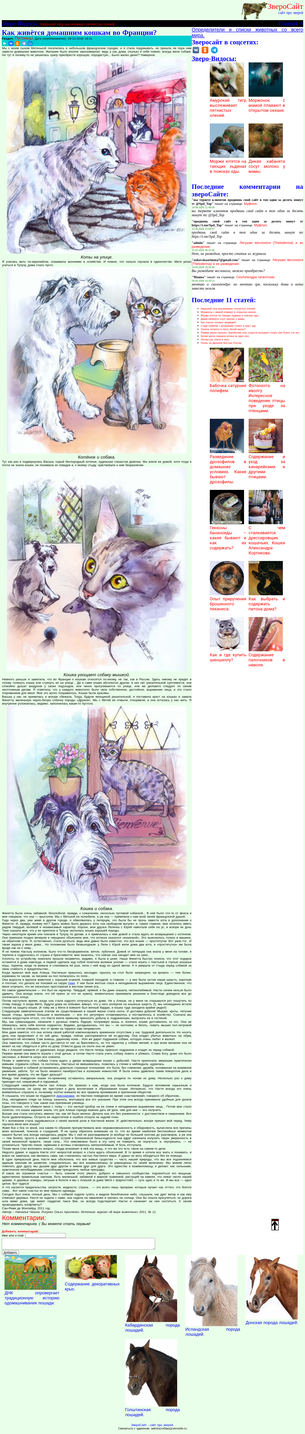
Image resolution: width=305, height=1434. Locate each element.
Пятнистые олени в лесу (215, 339)
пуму (71, 983)
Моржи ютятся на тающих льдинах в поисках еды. (228, 164)
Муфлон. (251, 204)
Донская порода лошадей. (272, 1324)
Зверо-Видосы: (20, 23)
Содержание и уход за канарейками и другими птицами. (267, 464)
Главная (288, 23)
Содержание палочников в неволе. (267, 657)
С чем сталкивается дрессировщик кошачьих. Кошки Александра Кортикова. (267, 537)
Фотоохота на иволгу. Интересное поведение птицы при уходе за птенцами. (267, 395)
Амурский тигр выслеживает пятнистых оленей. (78, 24)
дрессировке (65, 1096)
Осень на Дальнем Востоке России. (221, 343)
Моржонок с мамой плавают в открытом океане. (267, 103)
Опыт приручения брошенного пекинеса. (228, 601)
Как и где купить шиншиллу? (228, 654)
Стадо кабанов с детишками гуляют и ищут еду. (228, 325)
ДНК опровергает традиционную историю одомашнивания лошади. (32, 1299)
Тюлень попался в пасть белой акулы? (223, 329)
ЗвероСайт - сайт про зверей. (152, 1427)
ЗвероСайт (285, 6)
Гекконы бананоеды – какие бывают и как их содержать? (228, 535)
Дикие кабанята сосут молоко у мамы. (267, 164)
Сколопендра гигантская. (255, 277)
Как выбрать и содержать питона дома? (267, 601)
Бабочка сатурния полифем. (228, 385)
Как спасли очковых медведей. (218, 322)
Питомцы (24, 38)
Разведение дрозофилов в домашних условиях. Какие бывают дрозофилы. (228, 466)
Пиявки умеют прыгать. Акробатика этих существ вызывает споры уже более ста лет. (250, 332)
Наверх (275, 1224)
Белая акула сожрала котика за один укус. (225, 336)
